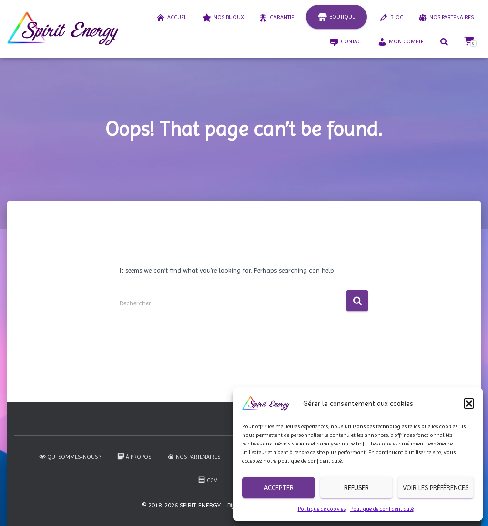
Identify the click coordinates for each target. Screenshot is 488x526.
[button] (469, 403)
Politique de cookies (322, 509)
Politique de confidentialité (382, 509)
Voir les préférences (435, 488)
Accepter (279, 488)
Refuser (356, 488)
